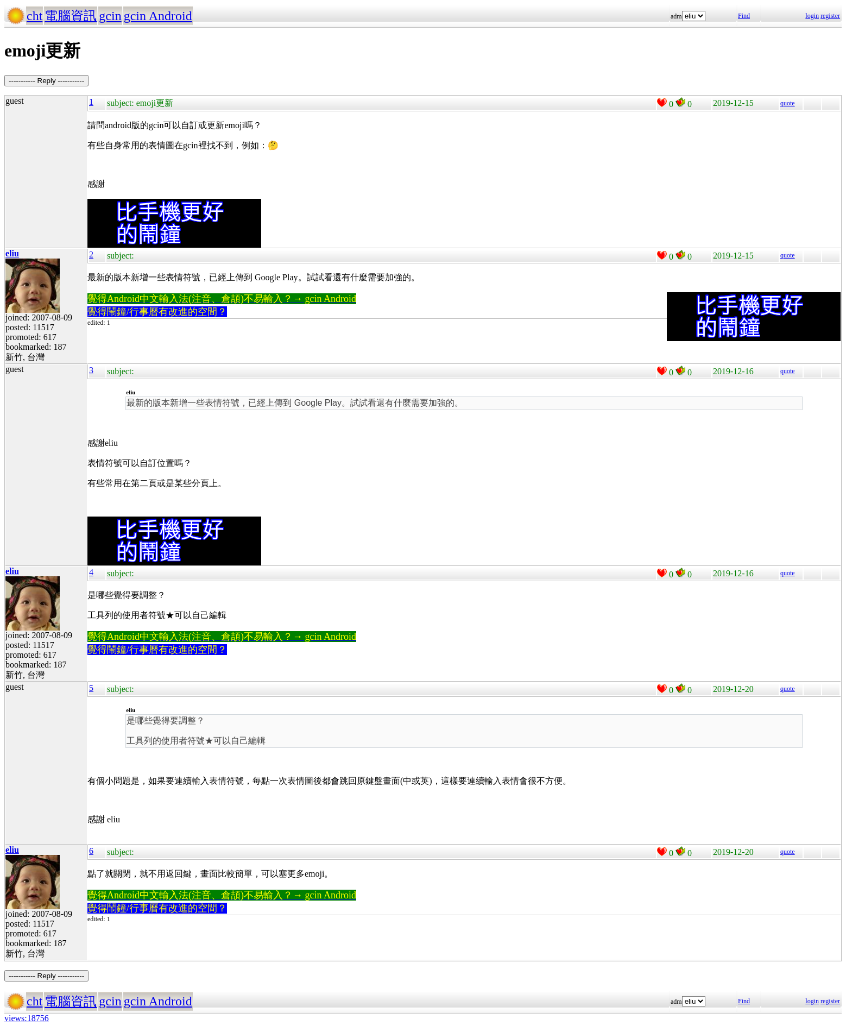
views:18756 (26, 1018)
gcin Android (158, 16)
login (812, 16)
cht (34, 16)
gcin (110, 16)
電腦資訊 (71, 16)
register (830, 16)
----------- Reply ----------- (46, 81)
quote (787, 103)
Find (744, 16)
